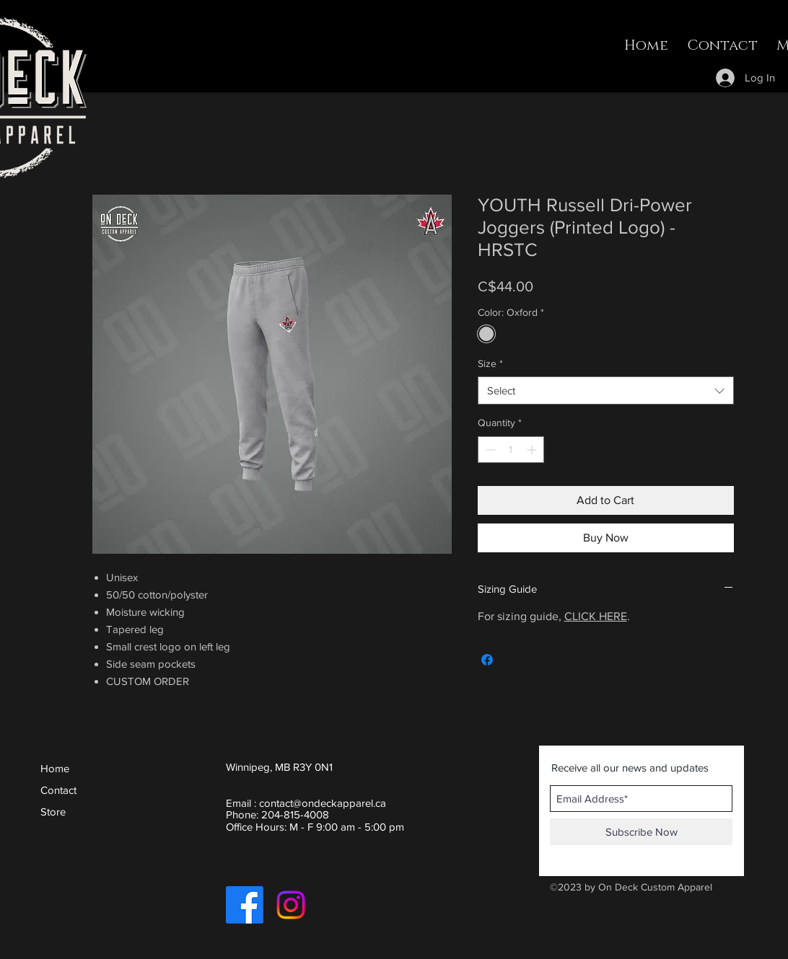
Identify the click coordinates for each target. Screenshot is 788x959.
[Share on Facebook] (487, 659)
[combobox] (606, 390)
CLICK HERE (595, 616)
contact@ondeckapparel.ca (322, 803)
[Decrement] (489, 449)
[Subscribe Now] (641, 831)
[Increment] (533, 449)
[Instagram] (291, 905)
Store (53, 811)
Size (490, 363)
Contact (58, 790)
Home (54, 768)
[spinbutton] (511, 449)
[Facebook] (244, 905)
